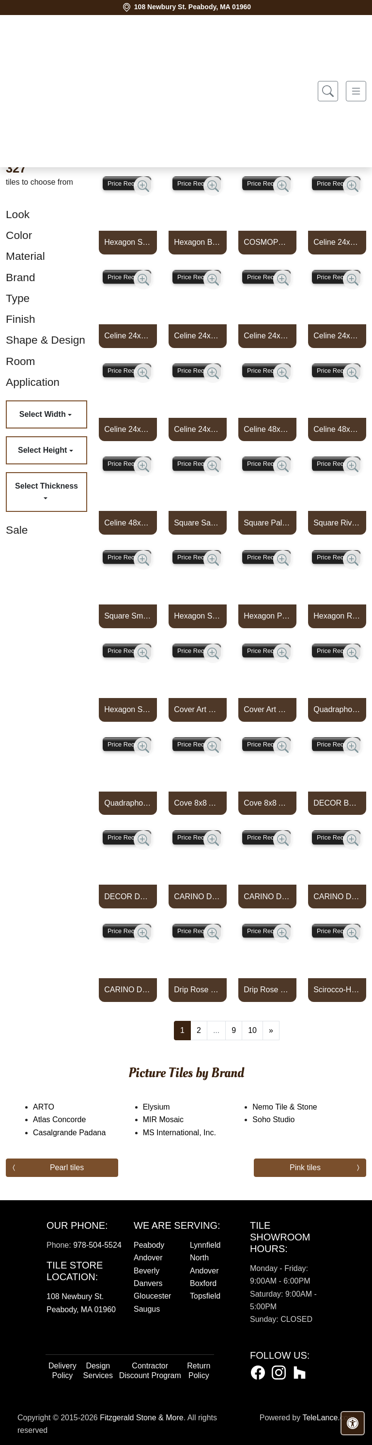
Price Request (127, 183)
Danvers (148, 1283)
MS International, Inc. (186, 1132)
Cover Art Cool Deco (197, 709)
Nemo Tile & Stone (292, 1107)
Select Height (43, 450)
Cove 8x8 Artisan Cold (267, 803)
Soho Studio (281, 1119)
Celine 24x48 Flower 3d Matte (337, 242)
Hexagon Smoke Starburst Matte (128, 242)
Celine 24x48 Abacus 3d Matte (128, 336)
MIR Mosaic (171, 1119)
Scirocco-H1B (337, 989)
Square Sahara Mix (197, 523)
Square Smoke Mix (128, 616)
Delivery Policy (62, 1371)
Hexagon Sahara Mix (197, 616)
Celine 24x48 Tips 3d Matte (197, 336)
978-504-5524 (97, 1245)
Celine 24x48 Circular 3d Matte (128, 429)
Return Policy (198, 1371)
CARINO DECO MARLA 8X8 (337, 896)
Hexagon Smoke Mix (128, 709)
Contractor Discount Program (150, 1371)
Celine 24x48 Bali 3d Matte (267, 336)
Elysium (163, 1107)
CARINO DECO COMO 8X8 (197, 896)
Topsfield (205, 1296)
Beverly (146, 1271)
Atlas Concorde (66, 1119)
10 (252, 1030)
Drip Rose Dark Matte (197, 989)
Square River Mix (337, 523)
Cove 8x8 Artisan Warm (197, 803)
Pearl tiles (67, 1167)
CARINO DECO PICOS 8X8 (128, 989)
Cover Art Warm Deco (267, 709)
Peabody (149, 1245)
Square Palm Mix (267, 523)
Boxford (203, 1283)
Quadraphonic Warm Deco (128, 803)
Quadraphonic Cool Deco (337, 709)
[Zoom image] (143, 186)
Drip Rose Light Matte (267, 989)
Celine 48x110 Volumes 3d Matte (337, 429)
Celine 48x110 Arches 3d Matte (267, 429)
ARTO (53, 1107)
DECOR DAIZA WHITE (128, 896)
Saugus (147, 1309)
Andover (148, 1258)
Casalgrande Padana (77, 1132)
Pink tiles (305, 1167)
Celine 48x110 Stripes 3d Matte (128, 523)
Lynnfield (205, 1245)
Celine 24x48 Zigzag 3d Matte (337, 336)
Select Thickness (46, 486)
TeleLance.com (328, 1417)
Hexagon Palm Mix (267, 616)
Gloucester (152, 1296)
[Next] (271, 1030)
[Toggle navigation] (356, 91)
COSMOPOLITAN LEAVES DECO (267, 242)
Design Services (98, 1371)
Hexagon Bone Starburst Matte (197, 242)
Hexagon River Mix (337, 616)
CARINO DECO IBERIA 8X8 (267, 896)
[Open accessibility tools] (353, 1423)
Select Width (43, 414)
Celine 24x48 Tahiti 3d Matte (197, 429)
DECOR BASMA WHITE (337, 803)
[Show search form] (328, 91)
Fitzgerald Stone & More (142, 1417)
